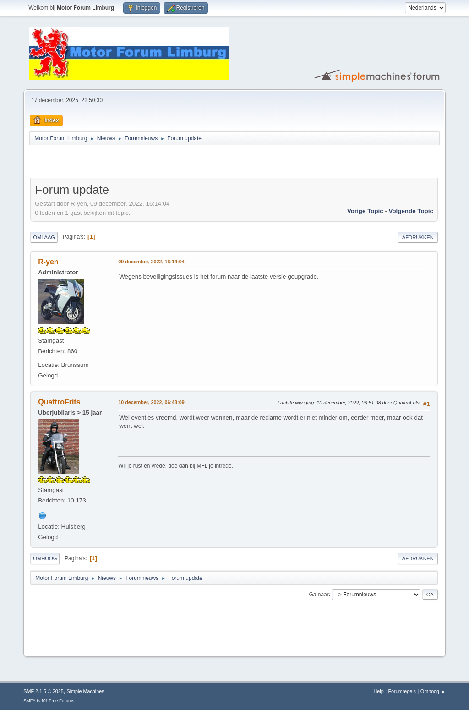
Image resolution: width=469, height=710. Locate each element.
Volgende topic (411, 211)
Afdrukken (418, 237)
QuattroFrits (59, 402)
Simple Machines (85, 691)
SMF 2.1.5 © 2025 (43, 691)
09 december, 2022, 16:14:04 (151, 261)
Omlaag (44, 237)
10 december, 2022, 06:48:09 (151, 402)
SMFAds (31, 700)
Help (379, 691)
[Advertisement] (137, 163)
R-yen (48, 262)
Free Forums (61, 700)
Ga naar (318, 594)
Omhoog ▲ (433, 691)
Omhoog (45, 558)
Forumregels (402, 691)
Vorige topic (365, 211)
